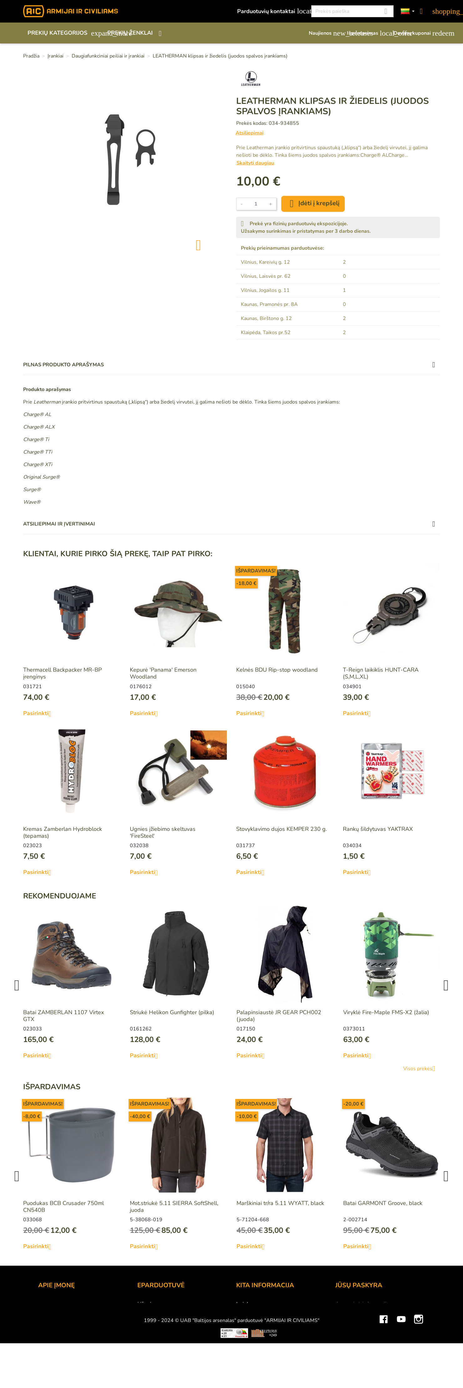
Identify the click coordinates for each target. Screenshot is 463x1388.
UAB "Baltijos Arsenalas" (70, 1312)
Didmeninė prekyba (63, 1321)
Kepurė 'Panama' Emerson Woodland (163, 673)
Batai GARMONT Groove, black (382, 1203)
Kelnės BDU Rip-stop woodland (277, 670)
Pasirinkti (39, 713)
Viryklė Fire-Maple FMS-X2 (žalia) (386, 1012)
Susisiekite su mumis (163, 1346)
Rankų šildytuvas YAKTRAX (378, 829)
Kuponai (345, 1346)
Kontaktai (50, 1304)
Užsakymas (151, 1304)
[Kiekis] (256, 204)
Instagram (418, 1370)
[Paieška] (352, 11)
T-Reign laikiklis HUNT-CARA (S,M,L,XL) (381, 673)
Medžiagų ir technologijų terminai (278, 1329)
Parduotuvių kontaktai (270, 11)
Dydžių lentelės (255, 1338)
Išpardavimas (367, 33)
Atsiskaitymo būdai (161, 1312)
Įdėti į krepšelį (313, 203)
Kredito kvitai (351, 1329)
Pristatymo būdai (158, 1321)
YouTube (401, 1370)
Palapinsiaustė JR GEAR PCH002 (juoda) (279, 1016)
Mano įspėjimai (354, 1355)
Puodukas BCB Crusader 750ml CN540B (63, 1206)
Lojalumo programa (261, 1304)
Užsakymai (349, 1321)
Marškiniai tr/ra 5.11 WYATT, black (280, 1203)
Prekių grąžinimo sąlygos (168, 1329)
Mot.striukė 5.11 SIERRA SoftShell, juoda (174, 1206)
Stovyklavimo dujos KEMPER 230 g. (281, 829)
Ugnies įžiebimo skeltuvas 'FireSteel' (163, 832)
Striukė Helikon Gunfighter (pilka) (172, 1012)
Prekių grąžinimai (356, 1312)
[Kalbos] (407, 11)
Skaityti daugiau (255, 163)
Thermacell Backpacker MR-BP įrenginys (62, 673)
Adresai (345, 1338)
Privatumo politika (160, 1338)
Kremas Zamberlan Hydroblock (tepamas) (62, 832)
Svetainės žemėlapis (262, 1346)
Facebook (383, 1370)
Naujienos (325, 33)
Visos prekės (421, 1068)
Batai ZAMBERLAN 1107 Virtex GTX (63, 1016)
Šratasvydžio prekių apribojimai (275, 1321)
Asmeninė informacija (362, 1304)
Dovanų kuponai (417, 33)
